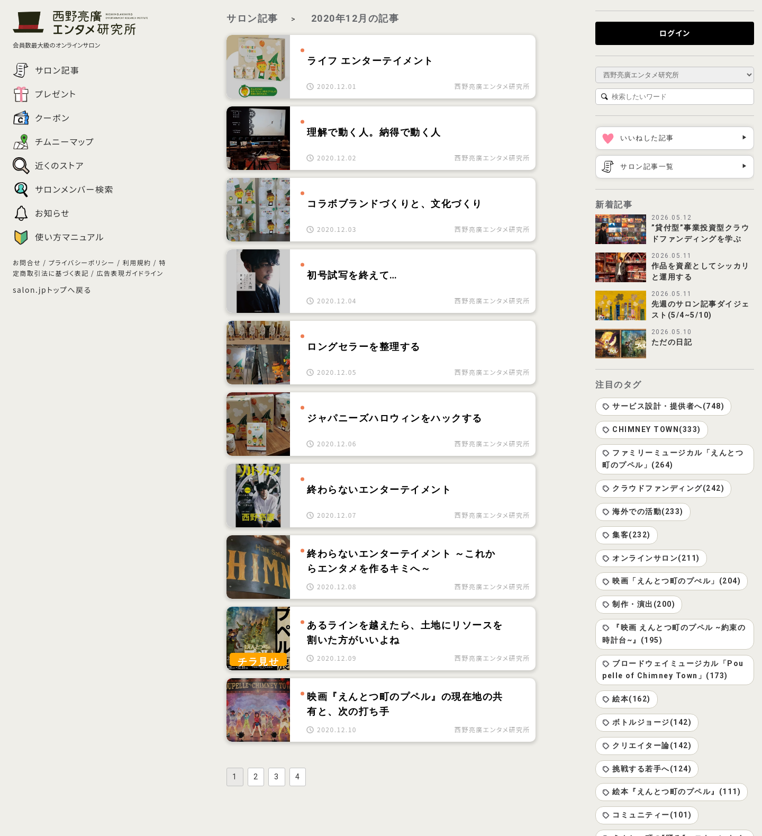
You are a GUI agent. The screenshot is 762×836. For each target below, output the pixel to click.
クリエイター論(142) (647, 745)
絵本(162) (626, 699)
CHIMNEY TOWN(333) (651, 429)
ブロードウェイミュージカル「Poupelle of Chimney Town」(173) (673, 669)
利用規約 (137, 262)
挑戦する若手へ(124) (647, 769)
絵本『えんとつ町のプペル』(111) (671, 791)
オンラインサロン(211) (651, 558)
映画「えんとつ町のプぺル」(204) (671, 581)
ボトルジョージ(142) (647, 722)
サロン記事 (252, 18)
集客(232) (626, 535)
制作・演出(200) (638, 604)
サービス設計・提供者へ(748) (663, 406)
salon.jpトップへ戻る (52, 289)
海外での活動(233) (643, 511)
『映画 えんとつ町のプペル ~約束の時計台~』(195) (674, 633)
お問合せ (27, 262)
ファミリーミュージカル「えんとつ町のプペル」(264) (672, 459)
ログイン (675, 33)
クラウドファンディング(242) (663, 488)
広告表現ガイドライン (129, 272)
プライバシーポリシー (82, 262)
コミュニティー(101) (647, 815)
